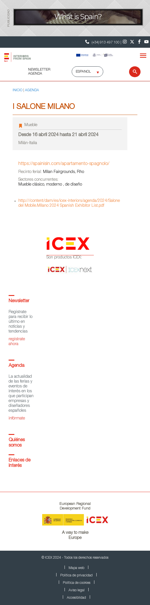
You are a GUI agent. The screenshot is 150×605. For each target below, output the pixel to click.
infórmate (17, 419)
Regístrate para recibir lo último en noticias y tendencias (20, 322)
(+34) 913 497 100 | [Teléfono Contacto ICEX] (102, 41)
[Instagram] (124, 42)
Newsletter (19, 301)
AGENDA (35, 73)
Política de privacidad (76, 575)
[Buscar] (131, 71)
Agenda (16, 366)
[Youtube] (146, 42)
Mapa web (76, 568)
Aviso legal (76, 590)
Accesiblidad (76, 598)
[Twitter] (132, 42)
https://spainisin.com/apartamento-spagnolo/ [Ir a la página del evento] (63, 164)
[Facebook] (139, 42)
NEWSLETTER (39, 69)
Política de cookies (76, 583)
